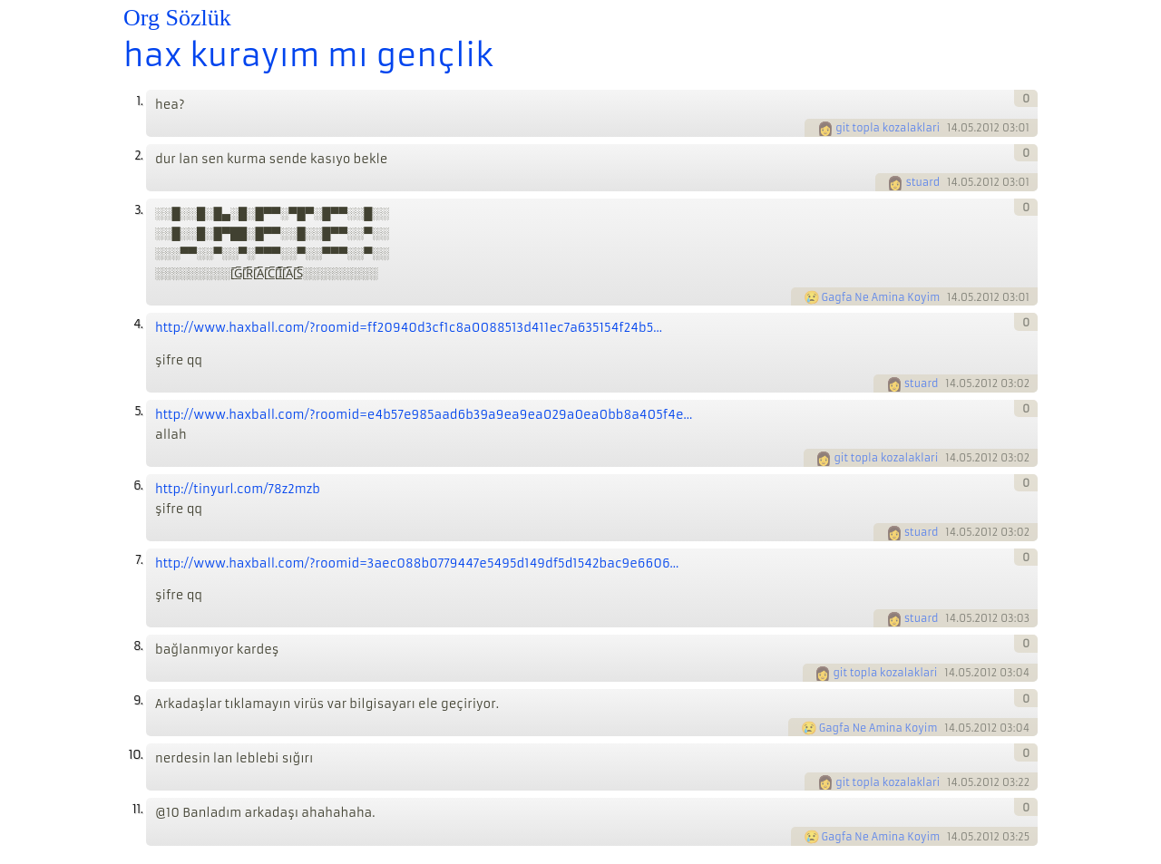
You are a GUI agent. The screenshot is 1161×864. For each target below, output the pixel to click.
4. (137, 324)
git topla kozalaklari (887, 127)
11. (137, 809)
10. (135, 754)
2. (138, 155)
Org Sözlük (177, 18)
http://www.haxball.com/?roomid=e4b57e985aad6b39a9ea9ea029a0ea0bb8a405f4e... (423, 414)
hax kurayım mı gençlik (308, 55)
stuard (922, 182)
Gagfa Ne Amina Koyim (881, 297)
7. (138, 560)
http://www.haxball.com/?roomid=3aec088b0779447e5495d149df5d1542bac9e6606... (416, 563)
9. (137, 700)
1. (139, 101)
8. (137, 646)
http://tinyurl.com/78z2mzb (237, 489)
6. (137, 485)
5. (138, 411)
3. (138, 210)
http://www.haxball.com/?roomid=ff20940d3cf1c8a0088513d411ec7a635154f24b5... (408, 327)
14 (952, 127)
